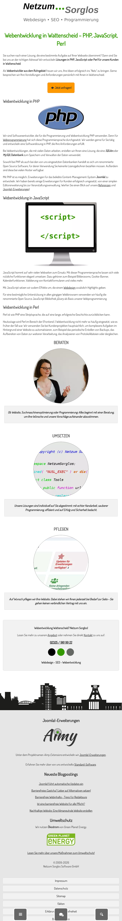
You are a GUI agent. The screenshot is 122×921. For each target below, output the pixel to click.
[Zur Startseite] (61, 12)
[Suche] (102, 914)
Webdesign (70, 287)
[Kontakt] (61, 914)
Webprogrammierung (14, 140)
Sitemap (61, 896)
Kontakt (88, 635)
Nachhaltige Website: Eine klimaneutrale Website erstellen (61, 810)
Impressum (61, 881)
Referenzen (104, 185)
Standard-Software (85, 764)
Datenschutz (61, 888)
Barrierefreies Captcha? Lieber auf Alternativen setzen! (61, 790)
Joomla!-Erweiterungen (16, 189)
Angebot (52, 635)
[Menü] (20, 914)
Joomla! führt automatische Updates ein (61, 784)
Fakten (61, 904)
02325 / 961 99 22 (61, 642)
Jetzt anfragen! (61, 87)
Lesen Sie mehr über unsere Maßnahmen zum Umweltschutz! (61, 853)
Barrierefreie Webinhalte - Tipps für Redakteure (61, 797)
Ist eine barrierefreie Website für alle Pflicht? (61, 804)
